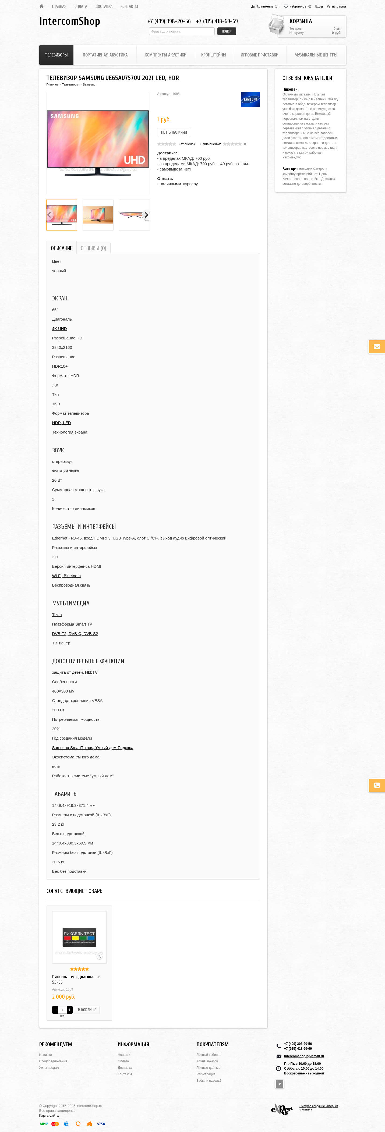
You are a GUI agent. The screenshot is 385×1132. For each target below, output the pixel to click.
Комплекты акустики (165, 55)
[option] (98, 143)
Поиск (226, 31)
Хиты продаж (49, 1068)
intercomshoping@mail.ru (304, 1056)
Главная (59, 6)
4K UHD (59, 328)
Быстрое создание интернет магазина (318, 1107)
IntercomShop (69, 21)
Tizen (57, 614)
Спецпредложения (53, 1061)
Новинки (45, 1055)
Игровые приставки (259, 55)
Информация (133, 1044)
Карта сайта (49, 1115)
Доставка (103, 6)
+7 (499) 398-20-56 (169, 21)
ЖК (55, 385)
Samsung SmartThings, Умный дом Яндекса (92, 747)
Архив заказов (207, 1061)
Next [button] (145, 215)
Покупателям (213, 1044)
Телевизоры (56, 55)
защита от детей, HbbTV (75, 672)
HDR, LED (61, 422)
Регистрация (336, 6)
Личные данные (208, 1068)
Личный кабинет (209, 1055)
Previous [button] (50, 215)
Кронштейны (213, 55)
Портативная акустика (105, 55)
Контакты (129, 6)
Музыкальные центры (316, 55)
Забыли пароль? (209, 1081)
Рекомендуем (55, 1044)
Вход (319, 6)
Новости (124, 1055)
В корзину (87, 1009)
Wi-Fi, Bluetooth (66, 575)
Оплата (81, 6)
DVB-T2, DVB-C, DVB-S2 (75, 633)
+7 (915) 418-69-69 (217, 21)
